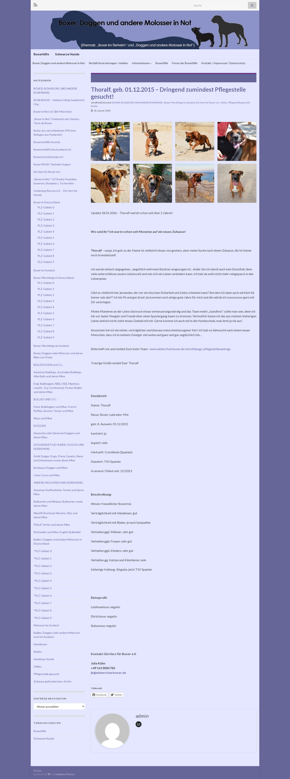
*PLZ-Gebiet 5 (43, 588)
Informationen (142, 63)
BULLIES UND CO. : (45, 399)
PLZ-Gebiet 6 (46, 243)
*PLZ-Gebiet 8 (43, 610)
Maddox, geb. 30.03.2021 (234, 77)
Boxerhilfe (41, 54)
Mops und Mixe (43, 418)
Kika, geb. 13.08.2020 (111, 77)
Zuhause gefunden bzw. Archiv (52, 681)
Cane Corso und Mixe (47, 475)
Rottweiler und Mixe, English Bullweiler (57, 532)
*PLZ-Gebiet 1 (43, 558)
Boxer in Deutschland (47, 202)
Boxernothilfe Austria (47, 142)
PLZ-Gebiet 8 (46, 255)
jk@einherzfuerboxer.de (108, 672)
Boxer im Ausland (44, 270)
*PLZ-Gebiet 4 (43, 580)
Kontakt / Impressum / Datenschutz (223, 63)
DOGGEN (40, 425)
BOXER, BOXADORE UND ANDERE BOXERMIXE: (137, 102)
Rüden (94, 106)
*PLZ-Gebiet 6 (43, 595)
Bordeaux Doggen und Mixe (50, 467)
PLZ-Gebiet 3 (46, 225)
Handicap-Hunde (44, 659)
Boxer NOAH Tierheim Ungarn (52, 164)
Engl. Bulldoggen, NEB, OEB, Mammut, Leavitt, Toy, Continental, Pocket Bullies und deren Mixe (58, 388)
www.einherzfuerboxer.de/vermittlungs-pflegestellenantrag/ (190, 349)
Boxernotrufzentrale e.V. (49, 157)
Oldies (223, 102)
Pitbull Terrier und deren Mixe (52, 524)
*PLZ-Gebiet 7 (43, 603)
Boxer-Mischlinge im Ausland (179, 102)
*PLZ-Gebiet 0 (43, 551)
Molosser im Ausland (46, 625)
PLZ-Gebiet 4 (46, 231)
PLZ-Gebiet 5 (46, 237)
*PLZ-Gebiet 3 (43, 573)
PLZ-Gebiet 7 (46, 249)
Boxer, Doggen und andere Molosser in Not (59, 63)
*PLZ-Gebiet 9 (43, 617)
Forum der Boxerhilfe (184, 63)
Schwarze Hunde (67, 54)
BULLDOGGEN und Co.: (48, 364)
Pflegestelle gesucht (239, 102)
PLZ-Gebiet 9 (46, 262)
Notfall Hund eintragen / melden (108, 63)
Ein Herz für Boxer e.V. (207, 102)
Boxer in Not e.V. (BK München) (53, 111)
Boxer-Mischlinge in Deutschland (54, 277)
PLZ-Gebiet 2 (46, 219)
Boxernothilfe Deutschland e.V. (53, 149)
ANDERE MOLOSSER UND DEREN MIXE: (58, 482)
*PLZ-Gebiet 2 (43, 565)
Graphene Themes (65, 774)
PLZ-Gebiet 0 (46, 207)
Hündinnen (40, 644)
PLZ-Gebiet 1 (46, 213)
